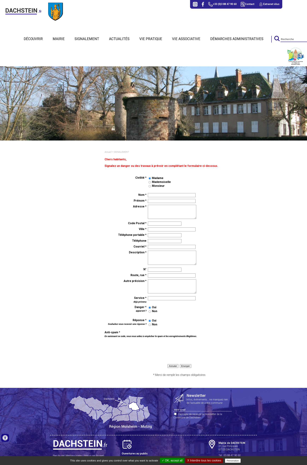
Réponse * (127, 321)
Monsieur (158, 185)
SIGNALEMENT (87, 39)
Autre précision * (135, 281)
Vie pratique (150, 39)
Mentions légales (74, 455)
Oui (154, 307)
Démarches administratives (236, 39)
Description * (137, 252)
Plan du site (58, 455)
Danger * (140, 308)
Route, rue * (138, 275)
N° (144, 269)
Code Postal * (137, 223)
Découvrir (33, 39)
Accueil (108, 152)
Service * (140, 299)
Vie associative (186, 39)
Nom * (142, 194)
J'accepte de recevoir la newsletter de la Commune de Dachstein (197, 416)
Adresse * (139, 206)
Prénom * (140, 200)
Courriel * (140, 246)
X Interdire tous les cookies (204, 460)
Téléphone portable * (132, 235)
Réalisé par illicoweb (94, 455)
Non (154, 311)
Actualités (119, 39)
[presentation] (133, 347)
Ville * (142, 229)
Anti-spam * (151, 334)
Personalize (233, 460)
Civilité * (140, 177)
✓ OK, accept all (172, 460)
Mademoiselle (161, 182)
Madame (157, 178)
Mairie (59, 39)
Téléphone (139, 240)
